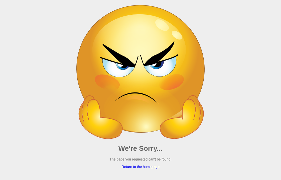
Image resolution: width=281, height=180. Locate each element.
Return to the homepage (141, 167)
